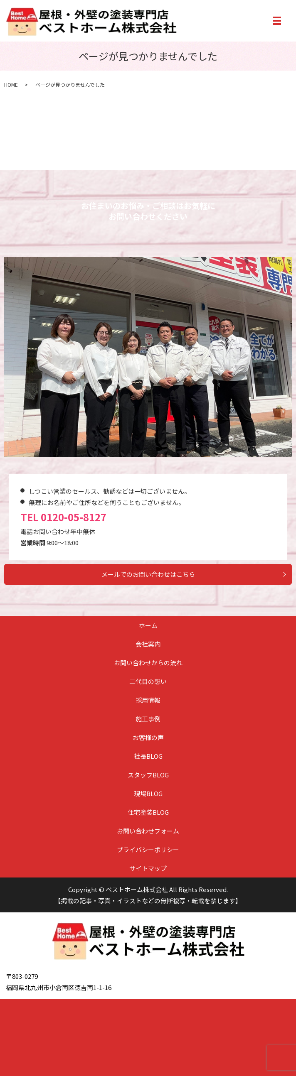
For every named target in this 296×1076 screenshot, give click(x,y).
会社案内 (148, 644)
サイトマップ (148, 868)
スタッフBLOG (148, 774)
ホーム (148, 625)
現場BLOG (148, 793)
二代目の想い (148, 681)
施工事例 (148, 718)
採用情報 (148, 700)
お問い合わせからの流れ (148, 662)
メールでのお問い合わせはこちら (148, 574)
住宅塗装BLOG (148, 812)
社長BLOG (148, 756)
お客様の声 (148, 737)
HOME (11, 84)
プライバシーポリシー (148, 849)
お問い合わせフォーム (148, 830)
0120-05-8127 (73, 517)
